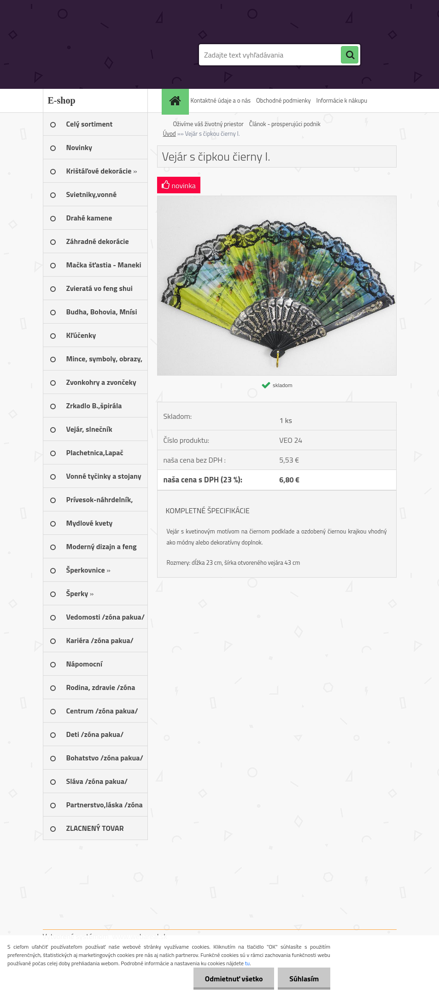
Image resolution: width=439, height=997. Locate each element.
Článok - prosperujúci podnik (285, 123)
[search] (349, 55)
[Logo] (106, 55)
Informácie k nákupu (342, 100)
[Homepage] (176, 100)
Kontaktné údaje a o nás (221, 100)
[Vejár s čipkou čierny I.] (277, 199)
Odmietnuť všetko (234, 978)
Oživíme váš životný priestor (208, 123)
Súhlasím (304, 978)
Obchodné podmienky (283, 100)
